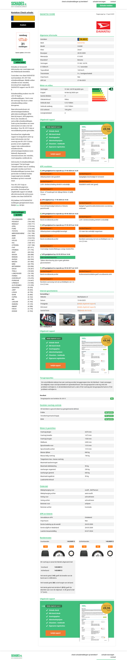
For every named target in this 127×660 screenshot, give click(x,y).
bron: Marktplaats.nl (46, 326)
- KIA (23, 243)
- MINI (22, 264)
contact (113, 1)
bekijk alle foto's (85, 310)
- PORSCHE (22, 280)
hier (17, 205)
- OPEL (23, 226)
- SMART (22, 306)
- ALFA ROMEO (22, 285)
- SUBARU (22, 304)
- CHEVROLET (22, 278)
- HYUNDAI (22, 250)
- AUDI (23, 238)
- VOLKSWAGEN (23, 219)
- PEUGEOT (23, 221)
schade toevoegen (99, 1)
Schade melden (106, 5)
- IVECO (22, 309)
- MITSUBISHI (22, 266)
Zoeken (23, 25)
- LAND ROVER (22, 273)
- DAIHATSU (22, 287)
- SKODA (22, 254)
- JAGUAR (22, 302)
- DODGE (22, 311)
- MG (22, 299)
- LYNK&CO (22, 283)
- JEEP (22, 290)
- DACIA (22, 269)
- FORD (23, 229)
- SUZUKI (22, 259)
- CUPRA (22, 297)
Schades (19, 4)
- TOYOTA (23, 231)
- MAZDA (22, 261)
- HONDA (22, 276)
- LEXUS (22, 292)
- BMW (23, 236)
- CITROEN (23, 245)
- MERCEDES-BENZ (23, 233)
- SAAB (22, 294)
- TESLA (22, 271)
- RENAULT (23, 224)
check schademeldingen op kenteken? (75, 1)
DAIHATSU (81, 43)
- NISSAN (22, 257)
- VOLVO (23, 240)
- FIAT (22, 247)
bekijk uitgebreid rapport (86, 304)
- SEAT (22, 252)
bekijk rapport (56, 154)
